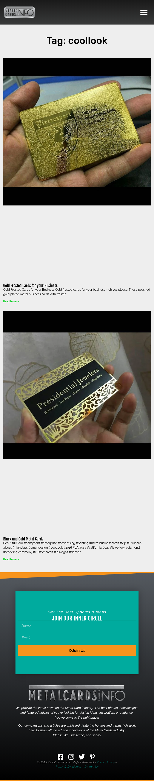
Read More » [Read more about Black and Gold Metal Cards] (11, 559)
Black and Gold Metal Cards (23, 539)
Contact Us (91, 767)
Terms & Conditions (68, 767)
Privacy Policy (106, 762)
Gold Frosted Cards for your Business (30, 285)
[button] (144, 12)
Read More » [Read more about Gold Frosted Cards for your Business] (11, 301)
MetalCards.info (58, 762)
